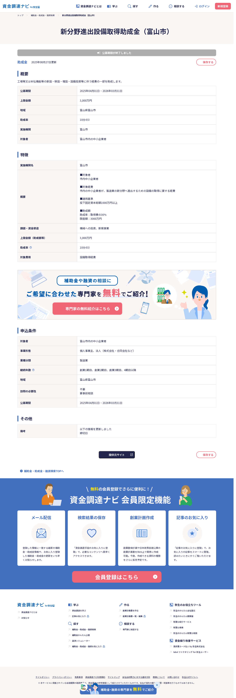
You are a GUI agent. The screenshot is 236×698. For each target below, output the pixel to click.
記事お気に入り (79, 616)
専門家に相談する (131, 629)
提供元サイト (117, 455)
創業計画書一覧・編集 (133, 616)
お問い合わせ (173, 677)
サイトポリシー (43, 677)
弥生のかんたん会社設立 (184, 610)
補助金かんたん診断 (81, 635)
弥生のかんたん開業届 (183, 616)
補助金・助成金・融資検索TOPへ (44, 471)
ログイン (204, 6)
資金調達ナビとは (89, 6)
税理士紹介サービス (182, 621)
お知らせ (25, 617)
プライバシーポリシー (62, 677)
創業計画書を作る (131, 610)
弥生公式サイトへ (190, 677)
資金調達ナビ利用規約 (95, 677)
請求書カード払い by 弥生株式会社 (189, 646)
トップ (20, 15)
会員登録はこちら (126, 577)
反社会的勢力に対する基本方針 (136, 677)
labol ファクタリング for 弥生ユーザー (190, 652)
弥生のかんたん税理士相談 (185, 633)
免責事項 (79, 677)
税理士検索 (178, 627)
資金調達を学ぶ (79, 610)
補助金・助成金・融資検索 (43, 15)
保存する (208, 62)
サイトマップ (114, 677)
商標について (159, 677)
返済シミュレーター (81, 640)
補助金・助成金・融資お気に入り (87, 646)
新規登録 (223, 6)
